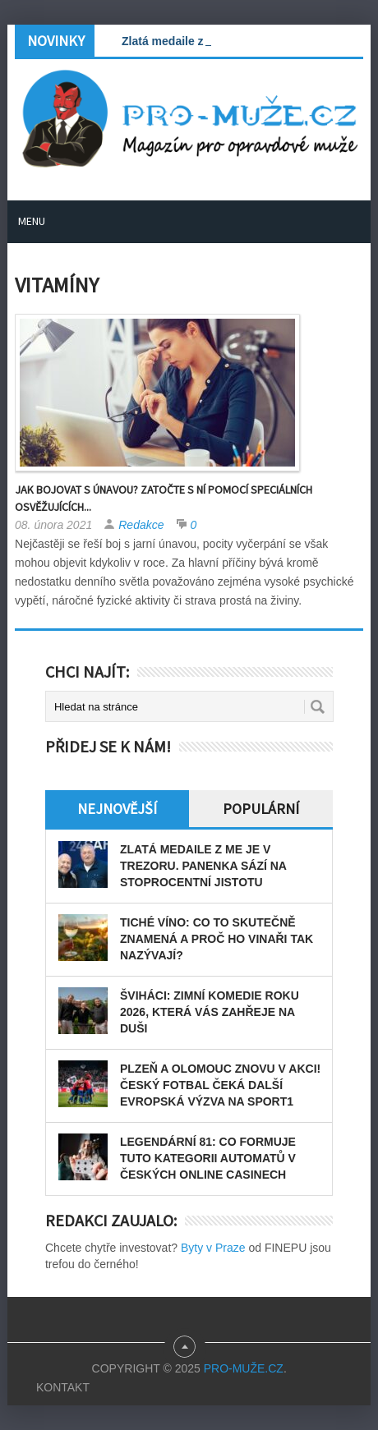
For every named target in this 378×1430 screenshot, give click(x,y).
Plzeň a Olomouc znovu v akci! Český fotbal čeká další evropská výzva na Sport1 (220, 1085)
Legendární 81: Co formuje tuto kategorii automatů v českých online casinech (208, 1158)
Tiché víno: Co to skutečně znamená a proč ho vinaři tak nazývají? (216, 939)
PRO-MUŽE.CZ (244, 1368)
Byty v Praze (213, 1247)
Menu (31, 221)
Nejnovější (117, 808)
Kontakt (63, 1387)
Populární (261, 808)
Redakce (141, 524)
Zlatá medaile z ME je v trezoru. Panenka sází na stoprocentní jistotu (203, 866)
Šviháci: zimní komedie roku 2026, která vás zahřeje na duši (209, 1012)
